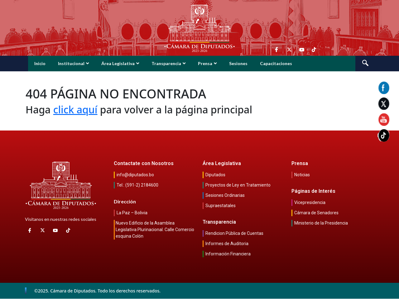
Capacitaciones (276, 63)
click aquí (75, 109)
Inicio (40, 63)
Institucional (73, 63)
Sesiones (238, 63)
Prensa (207, 63)
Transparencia (168, 63)
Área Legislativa (120, 63)
